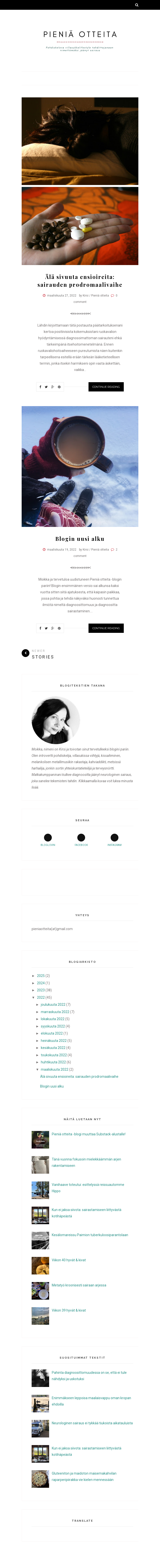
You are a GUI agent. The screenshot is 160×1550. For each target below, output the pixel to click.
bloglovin (48, 840)
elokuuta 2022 (52, 1033)
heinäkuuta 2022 (54, 1041)
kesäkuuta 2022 (53, 1048)
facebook (81, 840)
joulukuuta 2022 (53, 1004)
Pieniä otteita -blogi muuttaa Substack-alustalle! (88, 1134)
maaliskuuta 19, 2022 (61, 549)
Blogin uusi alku (80, 538)
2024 (41, 983)
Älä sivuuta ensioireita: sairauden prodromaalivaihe (79, 1076)
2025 (41, 976)
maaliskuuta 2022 (54, 1069)
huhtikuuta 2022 (53, 1062)
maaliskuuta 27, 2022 (61, 295)
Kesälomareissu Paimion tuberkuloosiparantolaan (90, 1235)
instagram (114, 840)
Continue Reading (106, 387)
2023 (41, 990)
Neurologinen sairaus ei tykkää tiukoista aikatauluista (92, 1423)
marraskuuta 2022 (55, 1012)
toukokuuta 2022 (54, 1055)
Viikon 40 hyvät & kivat (69, 1260)
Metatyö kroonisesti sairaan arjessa (79, 1285)
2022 (41, 997)
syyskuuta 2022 (53, 1026)
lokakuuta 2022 (52, 1019)
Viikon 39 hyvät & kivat (69, 1310)
